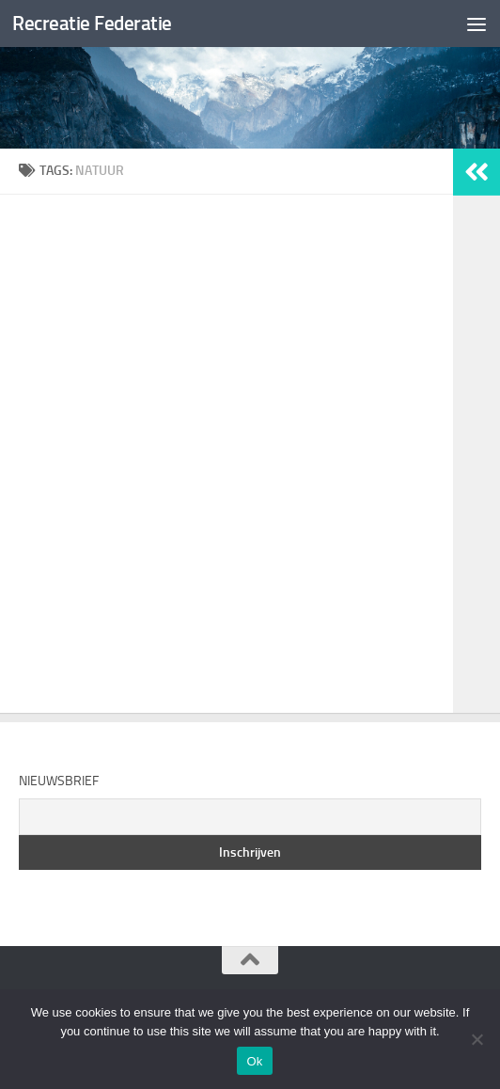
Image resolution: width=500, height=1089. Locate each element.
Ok (254, 1061)
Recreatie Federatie (92, 23)
